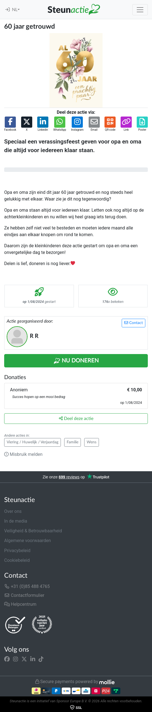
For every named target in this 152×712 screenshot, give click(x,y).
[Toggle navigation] (140, 9)
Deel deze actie (76, 418)
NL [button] (15, 10)
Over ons (13, 511)
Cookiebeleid (17, 560)
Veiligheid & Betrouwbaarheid (33, 530)
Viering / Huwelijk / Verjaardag (32, 442)
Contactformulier (24, 595)
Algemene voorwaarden (27, 540)
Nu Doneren (76, 361)
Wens (91, 442)
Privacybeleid (17, 550)
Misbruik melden (23, 454)
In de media (15, 521)
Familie (72, 442)
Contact (133, 323)
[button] (10, 124)
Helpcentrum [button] (20, 604)
